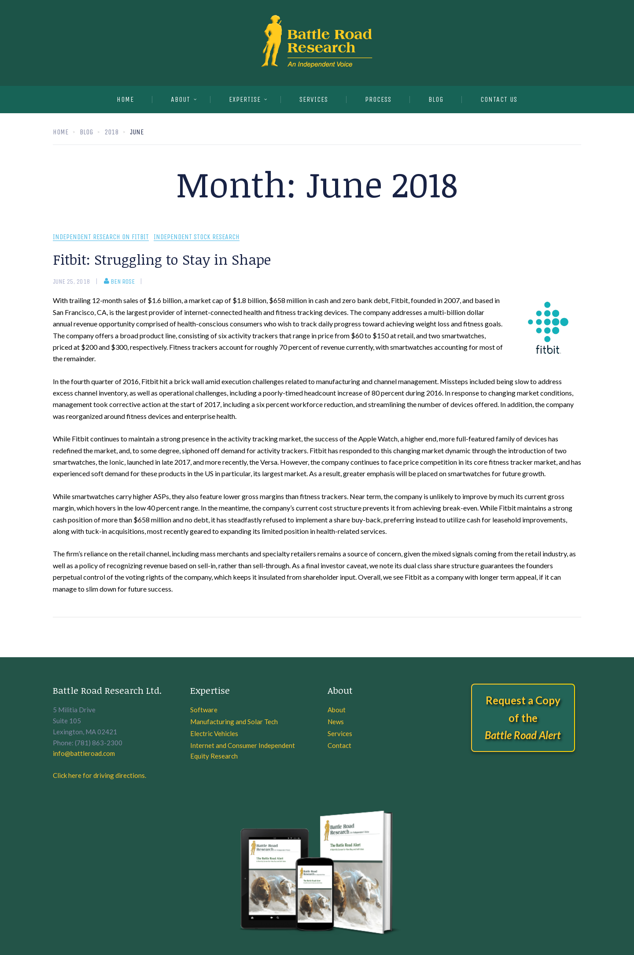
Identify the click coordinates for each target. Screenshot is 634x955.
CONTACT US (498, 99)
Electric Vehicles (214, 733)
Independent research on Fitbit (101, 237)
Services (340, 733)
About (180, 99)
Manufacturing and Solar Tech (234, 722)
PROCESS (378, 99)
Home (125, 99)
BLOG (435, 99)
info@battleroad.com (84, 753)
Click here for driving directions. (99, 775)
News (336, 722)
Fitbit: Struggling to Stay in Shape (162, 259)
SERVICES (313, 99)
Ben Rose (119, 281)
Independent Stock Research (197, 237)
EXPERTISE (245, 99)
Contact (339, 745)
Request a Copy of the (523, 717)
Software (203, 710)
